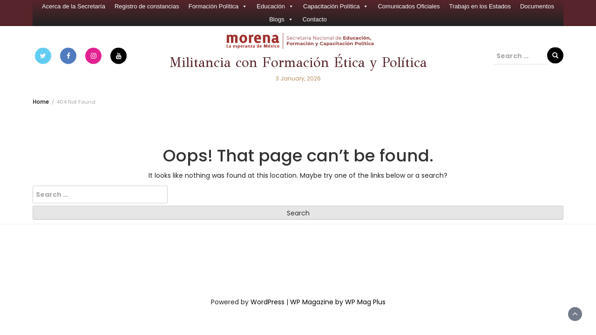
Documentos (537, 6)
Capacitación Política (335, 6)
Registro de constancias (147, 6)
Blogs (281, 19)
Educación (275, 6)
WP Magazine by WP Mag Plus (338, 302)
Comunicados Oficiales (409, 6)
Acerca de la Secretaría (73, 6)
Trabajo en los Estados (479, 6)
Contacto (315, 19)
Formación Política (218, 6)
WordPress (267, 302)
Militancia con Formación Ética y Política (298, 62)
